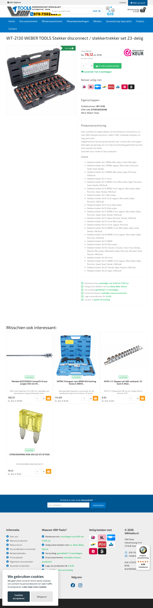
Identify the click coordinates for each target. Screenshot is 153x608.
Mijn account (137, 2)
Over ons (12, 536)
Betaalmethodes (16, 553)
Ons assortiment (28, 21)
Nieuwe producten (16, 540)
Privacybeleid (14, 557)
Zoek (97, 11)
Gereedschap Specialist (118, 21)
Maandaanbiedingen (78, 21)
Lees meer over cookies (34, 586)
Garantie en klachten (18, 565)
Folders (140, 21)
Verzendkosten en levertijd (20, 549)
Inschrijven (98, 505)
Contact (123, 2)
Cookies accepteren (19, 597)
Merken (97, 21)
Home (12, 21)
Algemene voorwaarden (19, 561)
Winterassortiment (52, 21)
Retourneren (14, 545)
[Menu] (148, 546)
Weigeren (42, 596)
